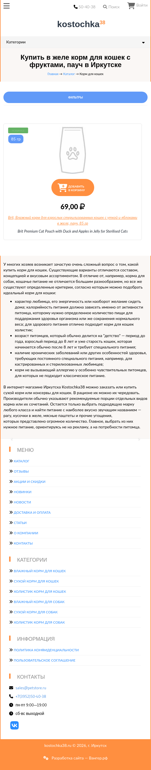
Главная (53, 74)
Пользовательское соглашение (44, 660)
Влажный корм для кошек (40, 571)
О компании (26, 533)
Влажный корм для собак (39, 602)
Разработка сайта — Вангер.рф (79, 757)
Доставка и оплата (32, 512)
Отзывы (21, 471)
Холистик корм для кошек (40, 591)
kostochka (76, 24)
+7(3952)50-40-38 (31, 696)
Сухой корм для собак (36, 612)
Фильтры (75, 97)
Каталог (69, 74)
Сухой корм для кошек (36, 581)
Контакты (23, 543)
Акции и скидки (29, 481)
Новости (22, 502)
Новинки (22, 492)
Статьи (20, 523)
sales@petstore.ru (31, 687)
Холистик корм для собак (39, 622)
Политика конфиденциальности (46, 650)
